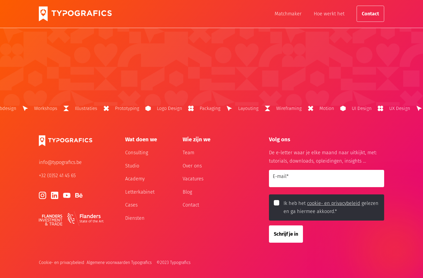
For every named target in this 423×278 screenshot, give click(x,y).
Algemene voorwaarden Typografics (119, 262)
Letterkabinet (140, 192)
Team (188, 153)
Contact (370, 14)
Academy (135, 179)
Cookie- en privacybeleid (61, 262)
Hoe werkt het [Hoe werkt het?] (329, 14)
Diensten (135, 218)
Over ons (192, 166)
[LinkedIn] (54, 195)
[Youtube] (66, 195)
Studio (132, 166)
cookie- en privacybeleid (333, 203)
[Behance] (79, 195)
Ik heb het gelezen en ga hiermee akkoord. (331, 207)
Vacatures (193, 179)
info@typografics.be (60, 162)
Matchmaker (288, 14)
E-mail (281, 176)
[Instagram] (42, 195)
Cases (131, 205)
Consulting (136, 153)
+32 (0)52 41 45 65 (57, 176)
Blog (187, 192)
